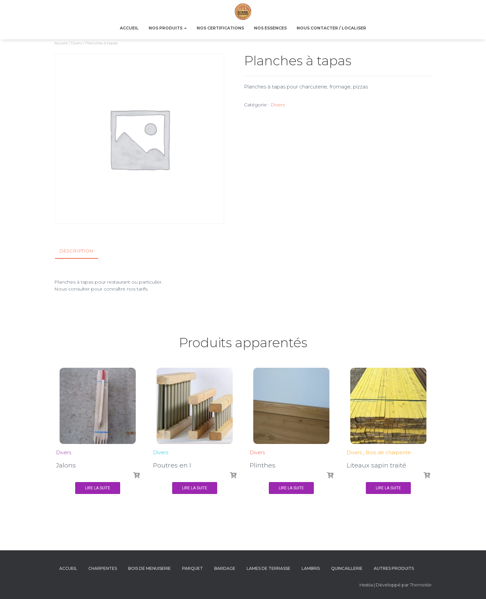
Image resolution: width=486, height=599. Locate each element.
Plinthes (262, 465)
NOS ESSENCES (270, 28)
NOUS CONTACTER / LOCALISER (331, 28)
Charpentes (102, 568)
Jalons (66, 465)
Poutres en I (172, 465)
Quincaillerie (347, 568)
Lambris (311, 568)
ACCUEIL (129, 28)
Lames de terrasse (268, 568)
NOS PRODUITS (168, 28)
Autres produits (394, 568)
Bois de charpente (388, 452)
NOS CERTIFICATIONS (220, 28)
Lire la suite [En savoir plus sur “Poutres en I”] (194, 488)
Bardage (224, 568)
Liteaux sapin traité (376, 465)
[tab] (81, 251)
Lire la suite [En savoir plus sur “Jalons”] (97, 488)
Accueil (61, 42)
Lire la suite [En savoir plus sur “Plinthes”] (291, 488)
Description (76, 251)
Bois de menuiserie (149, 568)
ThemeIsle (421, 584)
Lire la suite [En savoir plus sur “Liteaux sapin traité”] (388, 488)
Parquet (192, 568)
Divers (76, 42)
